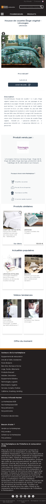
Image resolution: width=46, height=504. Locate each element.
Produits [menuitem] (31, 14)
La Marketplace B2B (8, 401)
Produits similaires (23, 206)
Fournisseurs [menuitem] (16, 14)
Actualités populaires (23, 250)
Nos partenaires (7, 411)
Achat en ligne (20, 85)
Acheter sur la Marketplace (11, 435)
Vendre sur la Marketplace (10, 428)
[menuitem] (2, 14)
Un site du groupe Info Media (23, 501)
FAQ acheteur (6, 438)
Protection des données (9, 416)
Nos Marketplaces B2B (9, 405)
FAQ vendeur (6, 432)
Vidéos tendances (23, 295)
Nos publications (7, 408)
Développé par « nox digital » (38, 500)
